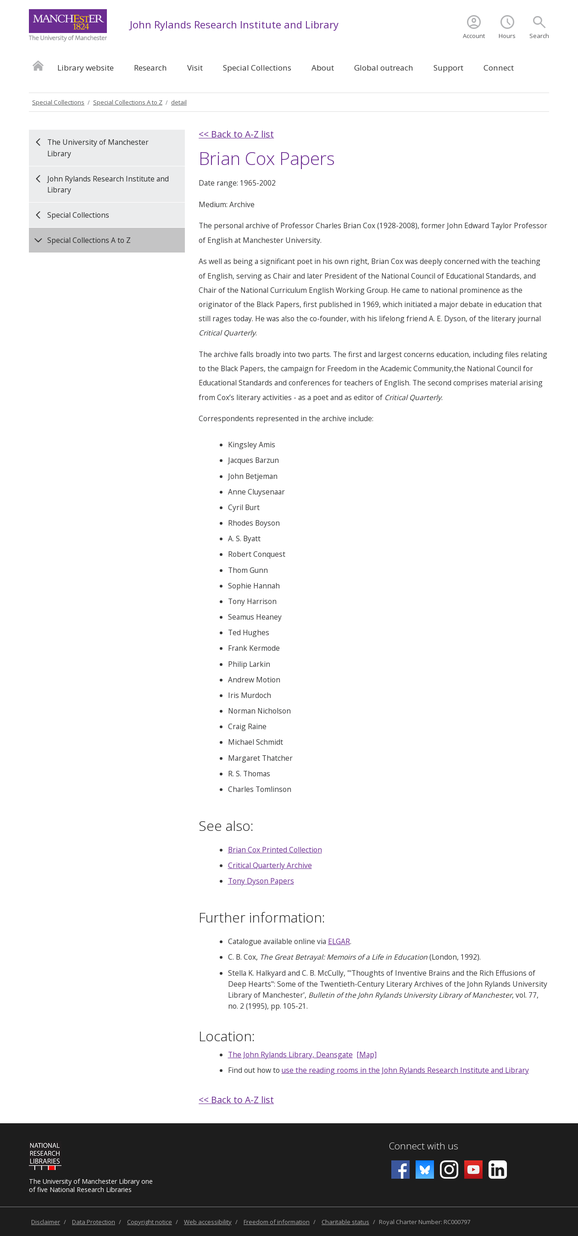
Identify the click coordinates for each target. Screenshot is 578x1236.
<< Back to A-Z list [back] (236, 134)
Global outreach (383, 67)
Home (38, 65)
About (322, 67)
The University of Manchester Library (98, 147)
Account (474, 36)
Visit (195, 67)
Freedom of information (277, 1222)
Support (448, 67)
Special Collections (257, 67)
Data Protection (93, 1222)
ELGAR (339, 941)
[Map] (366, 1054)
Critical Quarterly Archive (270, 865)
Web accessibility (208, 1222)
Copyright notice (149, 1222)
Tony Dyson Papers (261, 881)
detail (179, 102)
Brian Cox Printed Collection (275, 850)
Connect (499, 67)
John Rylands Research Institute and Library (234, 24)
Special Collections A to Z (127, 102)
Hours (507, 36)
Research (150, 67)
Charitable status (345, 1222)
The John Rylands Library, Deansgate (290, 1054)
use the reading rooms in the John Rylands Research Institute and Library (405, 1070)
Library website (85, 67)
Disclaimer (45, 1222)
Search (539, 36)
